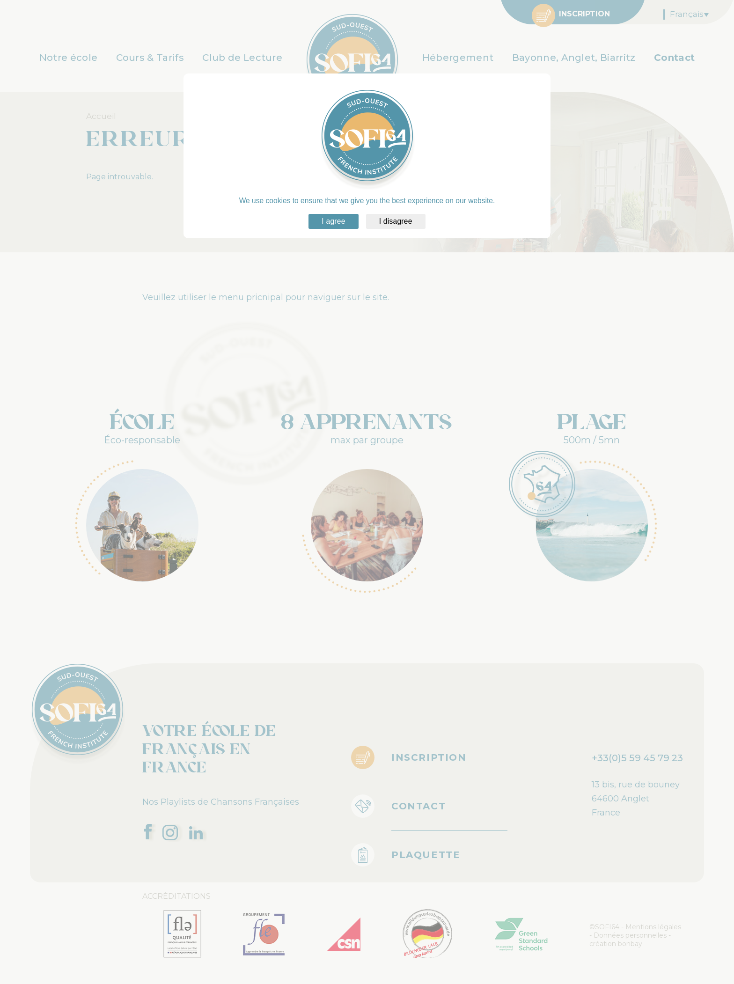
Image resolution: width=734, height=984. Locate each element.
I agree (333, 221)
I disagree (395, 221)
